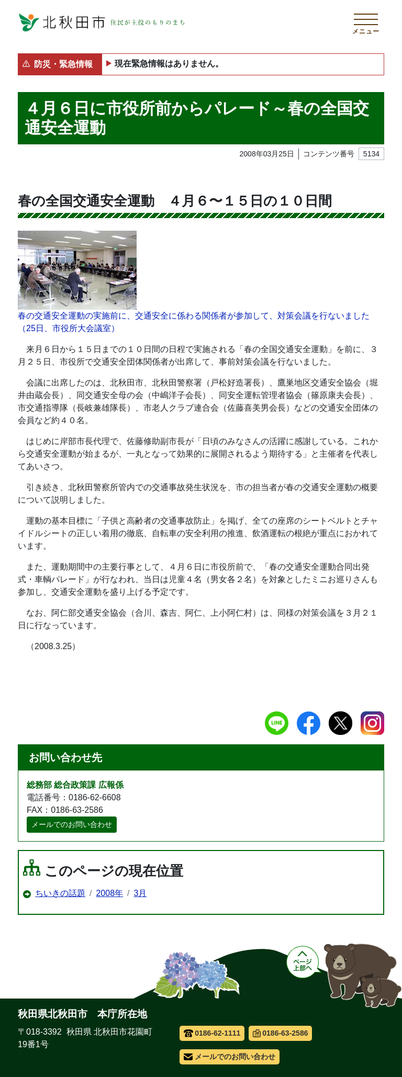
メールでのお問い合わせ (71, 824)
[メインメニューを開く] (366, 22)
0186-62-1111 (212, 1033)
